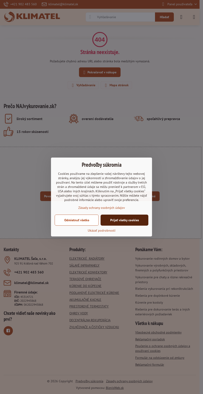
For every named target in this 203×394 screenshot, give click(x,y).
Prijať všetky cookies (124, 220)
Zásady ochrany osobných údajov (101, 208)
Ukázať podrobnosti (102, 230)
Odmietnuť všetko (76, 220)
